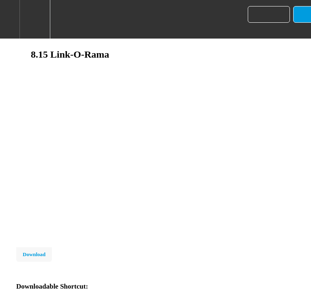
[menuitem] (34, 19)
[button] (9, 19)
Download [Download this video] (34, 254)
